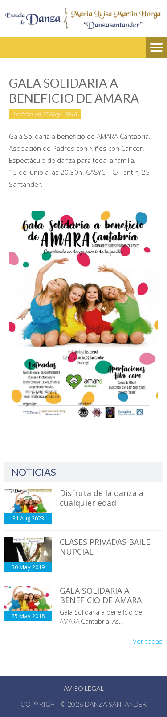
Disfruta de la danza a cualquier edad (101, 498)
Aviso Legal (84, 688)
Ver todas (148, 641)
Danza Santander (116, 704)
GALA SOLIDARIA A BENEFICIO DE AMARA (101, 595)
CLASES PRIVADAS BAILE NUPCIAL (105, 546)
